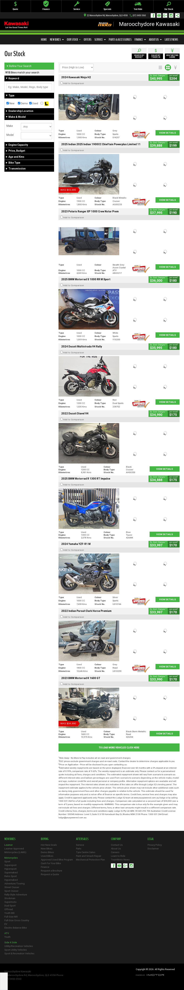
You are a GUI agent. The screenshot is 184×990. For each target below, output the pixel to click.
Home (44, 39)
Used (33, 103)
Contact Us (117, 844)
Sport (7, 861)
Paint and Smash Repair (88, 856)
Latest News (171, 39)
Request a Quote (50, 874)
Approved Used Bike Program (57, 859)
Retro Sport (10, 876)
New (10, 103)
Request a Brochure (51, 870)
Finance (140, 39)
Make (9, 126)
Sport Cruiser (11, 890)
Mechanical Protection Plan (90, 859)
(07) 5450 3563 (139, 15)
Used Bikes (47, 856)
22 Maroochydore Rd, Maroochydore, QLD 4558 (106, 15)
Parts (78, 848)
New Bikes (57, 39)
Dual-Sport (10, 905)
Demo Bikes (47, 852)
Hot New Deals (49, 844)
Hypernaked (11, 879)
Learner (8, 844)
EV (5, 924)
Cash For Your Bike (51, 863)
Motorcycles (11, 857)
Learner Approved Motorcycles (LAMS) (15, 850)
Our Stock (74, 39)
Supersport (10, 865)
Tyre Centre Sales (85, 852)
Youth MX (9, 913)
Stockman (9, 898)
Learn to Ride (118, 856)
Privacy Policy (155, 844)
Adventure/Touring (14, 883)
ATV (6, 933)
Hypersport (10, 868)
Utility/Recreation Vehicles (18, 946)
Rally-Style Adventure (15, 894)
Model (10, 135)
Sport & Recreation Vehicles (19, 953)
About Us (155, 39)
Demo (23, 103)
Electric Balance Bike (15, 927)
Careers (115, 852)
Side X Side (10, 942)
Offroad (8, 909)
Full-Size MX (11, 916)
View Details (167, 132)
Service (100, 39)
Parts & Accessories (120, 39)
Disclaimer (153, 848)
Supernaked (11, 872)
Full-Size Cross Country (16, 920)
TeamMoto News (120, 859)
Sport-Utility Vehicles (15, 949)
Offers (87, 39)
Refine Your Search (18, 66)
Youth (7, 936)
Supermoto (10, 902)
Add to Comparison (73, 83)
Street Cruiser (11, 887)
